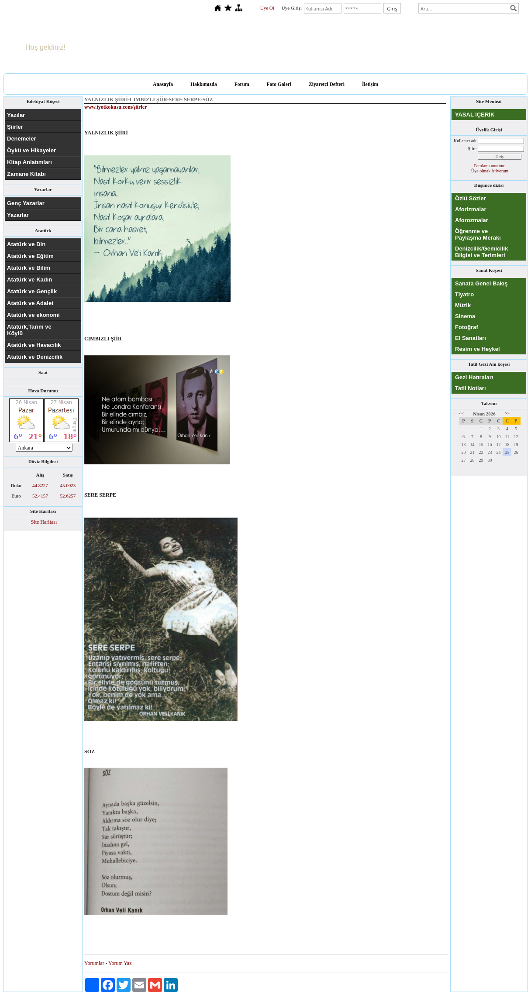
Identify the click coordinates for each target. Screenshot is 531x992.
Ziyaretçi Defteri (327, 84)
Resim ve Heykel (477, 349)
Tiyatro (464, 294)
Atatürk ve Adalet (30, 303)
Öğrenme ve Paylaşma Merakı (478, 234)
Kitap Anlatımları (29, 162)
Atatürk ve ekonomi (33, 315)
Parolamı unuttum (490, 165)
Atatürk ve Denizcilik (34, 357)
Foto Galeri (279, 84)
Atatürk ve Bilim (28, 267)
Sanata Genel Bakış (481, 283)
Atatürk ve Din (26, 244)
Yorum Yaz (119, 963)
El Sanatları (470, 338)
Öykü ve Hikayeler (31, 150)
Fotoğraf (466, 327)
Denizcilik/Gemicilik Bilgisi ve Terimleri (481, 251)
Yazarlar (18, 215)
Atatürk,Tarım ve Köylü (29, 329)
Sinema (465, 316)
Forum (241, 84)
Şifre (472, 148)
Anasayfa (163, 84)
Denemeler (21, 138)
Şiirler (15, 127)
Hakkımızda (203, 84)
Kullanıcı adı (465, 140)
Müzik (463, 305)
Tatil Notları (470, 388)
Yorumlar (94, 963)
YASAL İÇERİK (474, 114)
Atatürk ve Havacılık (34, 345)
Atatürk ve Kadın (29, 279)
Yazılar (16, 115)
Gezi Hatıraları (474, 377)
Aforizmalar (470, 209)
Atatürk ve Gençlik (32, 291)
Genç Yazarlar (26, 203)
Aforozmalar (471, 220)
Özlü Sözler (470, 198)
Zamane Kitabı (26, 174)
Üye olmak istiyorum (489, 170)
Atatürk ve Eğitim (30, 256)
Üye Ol (267, 7)
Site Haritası (44, 522)
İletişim (370, 84)
